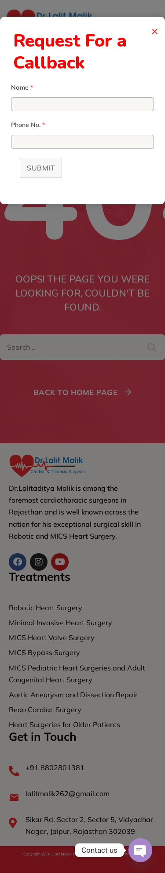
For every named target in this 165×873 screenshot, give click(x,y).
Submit (41, 167)
